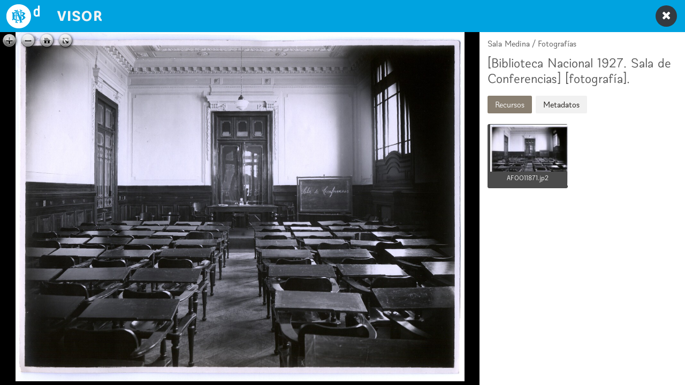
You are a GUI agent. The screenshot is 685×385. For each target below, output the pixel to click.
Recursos (509, 104)
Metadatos (561, 104)
